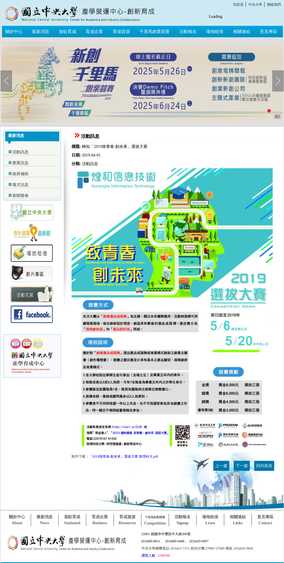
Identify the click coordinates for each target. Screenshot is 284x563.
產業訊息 (20, 163)
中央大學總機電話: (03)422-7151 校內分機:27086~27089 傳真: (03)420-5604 (197, 548)
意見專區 (268, 31)
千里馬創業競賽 (154, 31)
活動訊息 (20, 152)
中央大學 (255, 5)
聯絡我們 (274, 5)
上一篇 (221, 466)
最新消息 (40, 31)
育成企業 (94, 31)
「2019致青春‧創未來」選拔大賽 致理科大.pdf (123, 456)
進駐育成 (67, 31)
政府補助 (20, 174)
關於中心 (13, 31)
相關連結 (241, 31)
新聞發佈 (20, 196)
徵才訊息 (20, 185)
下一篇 (242, 466)
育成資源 (121, 31)
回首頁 (238, 5)
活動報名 (188, 31)
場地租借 (214, 31)
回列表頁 (264, 466)
